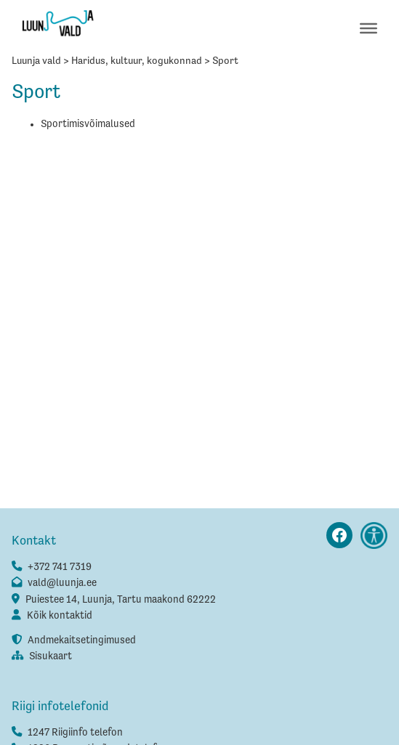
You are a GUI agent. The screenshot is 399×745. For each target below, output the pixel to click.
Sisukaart (50, 656)
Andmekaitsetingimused (82, 640)
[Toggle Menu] (368, 28)
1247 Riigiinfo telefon (75, 733)
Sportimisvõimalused (88, 124)
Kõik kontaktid (59, 616)
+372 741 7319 (60, 567)
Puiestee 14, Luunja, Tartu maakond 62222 (120, 600)
